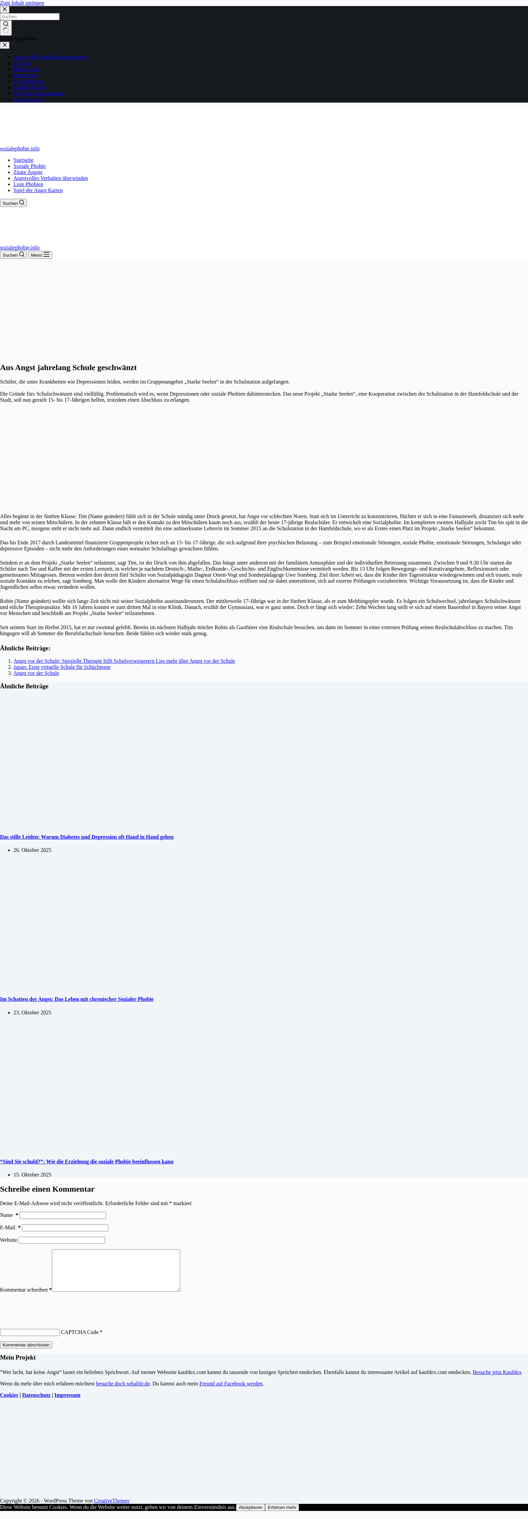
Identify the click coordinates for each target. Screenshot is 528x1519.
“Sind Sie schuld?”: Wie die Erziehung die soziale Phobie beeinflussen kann (86, 1161)
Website (8, 1240)
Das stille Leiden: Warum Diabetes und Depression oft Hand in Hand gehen (86, 837)
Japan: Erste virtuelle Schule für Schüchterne (61, 667)
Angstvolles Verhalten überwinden (50, 178)
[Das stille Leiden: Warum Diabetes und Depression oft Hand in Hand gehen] (129, 824)
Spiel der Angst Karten (38, 190)
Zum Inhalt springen (22, 3)
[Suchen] (13, 203)
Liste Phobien (28, 184)
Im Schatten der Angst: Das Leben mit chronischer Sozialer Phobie (77, 999)
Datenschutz (36, 1403)
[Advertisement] (264, 309)
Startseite (23, 160)
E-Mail (10, 1227)
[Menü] (40, 255)
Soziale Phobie (29, 166)
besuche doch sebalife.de (123, 1392)
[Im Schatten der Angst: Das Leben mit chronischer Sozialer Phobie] (129, 986)
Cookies (9, 1403)
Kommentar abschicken (26, 1352)
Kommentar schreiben (26, 1298)
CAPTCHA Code (80, 1340)
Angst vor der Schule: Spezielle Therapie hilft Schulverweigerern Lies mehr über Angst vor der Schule (124, 661)
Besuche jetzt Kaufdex (497, 1380)
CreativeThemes (111, 1509)
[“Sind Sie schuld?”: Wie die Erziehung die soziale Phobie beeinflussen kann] (129, 1148)
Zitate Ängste (28, 172)
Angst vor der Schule (36, 673)
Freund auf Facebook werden (230, 1392)
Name (9, 1215)
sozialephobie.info (20, 148)
